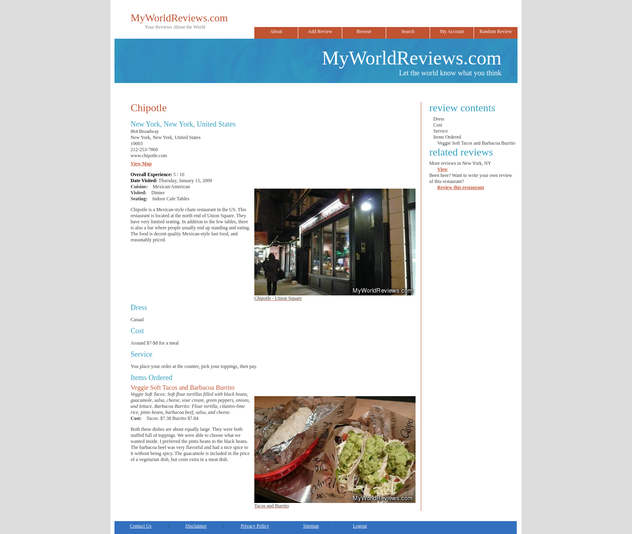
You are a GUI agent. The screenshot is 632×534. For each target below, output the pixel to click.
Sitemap (311, 526)
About (276, 31)
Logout (360, 526)
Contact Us (141, 526)
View (442, 169)
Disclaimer (196, 526)
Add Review (320, 31)
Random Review (496, 31)
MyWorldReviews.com (179, 18)
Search (408, 31)
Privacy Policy (255, 526)
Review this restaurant (460, 187)
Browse (364, 31)
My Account (452, 31)
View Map (141, 163)
